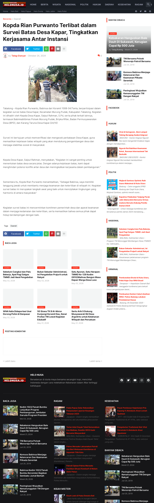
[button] (148, 4)
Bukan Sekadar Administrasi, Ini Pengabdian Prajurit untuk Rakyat (52, 274)
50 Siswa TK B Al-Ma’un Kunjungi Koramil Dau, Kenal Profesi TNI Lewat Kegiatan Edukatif (52, 315)
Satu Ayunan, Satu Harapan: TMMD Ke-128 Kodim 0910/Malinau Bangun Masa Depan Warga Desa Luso (86, 275)
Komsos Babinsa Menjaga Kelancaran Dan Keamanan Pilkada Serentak (136, 76)
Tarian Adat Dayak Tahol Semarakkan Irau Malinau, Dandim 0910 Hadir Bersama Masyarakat (82, 430)
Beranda (7, 19)
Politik (84, 4)
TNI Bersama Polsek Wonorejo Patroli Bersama (137, 60)
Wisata (56, 4)
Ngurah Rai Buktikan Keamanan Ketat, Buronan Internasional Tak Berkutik (133, 151)
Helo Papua (26, 11)
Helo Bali (14, 11)
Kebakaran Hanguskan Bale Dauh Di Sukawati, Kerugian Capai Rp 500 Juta (34, 428)
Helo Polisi (62, 11)
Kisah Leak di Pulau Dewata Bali (80, 496)
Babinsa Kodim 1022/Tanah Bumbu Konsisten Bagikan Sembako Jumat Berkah (34, 473)
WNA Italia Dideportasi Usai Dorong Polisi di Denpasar (17, 312)
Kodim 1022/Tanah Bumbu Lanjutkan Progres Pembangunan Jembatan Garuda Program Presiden (33, 411)
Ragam (139, 4)
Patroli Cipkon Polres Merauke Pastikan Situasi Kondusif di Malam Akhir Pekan (81, 469)
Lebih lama (95, 361)
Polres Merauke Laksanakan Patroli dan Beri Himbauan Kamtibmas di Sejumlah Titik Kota (81, 449)
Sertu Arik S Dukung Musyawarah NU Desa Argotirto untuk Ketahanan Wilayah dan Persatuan (85, 315)
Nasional (70, 4)
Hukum (97, 4)
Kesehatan (124, 4)
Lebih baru (10, 361)
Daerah (109, 4)
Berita (44, 4)
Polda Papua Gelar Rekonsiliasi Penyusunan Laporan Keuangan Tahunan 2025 (80, 411)
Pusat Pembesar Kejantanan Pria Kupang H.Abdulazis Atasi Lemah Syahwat (132, 411)
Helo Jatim (50, 11)
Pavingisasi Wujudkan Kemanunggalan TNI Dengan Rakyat (135, 93)
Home (33, 4)
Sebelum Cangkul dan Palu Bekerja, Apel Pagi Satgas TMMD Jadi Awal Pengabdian (18, 274)
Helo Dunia (38, 11)
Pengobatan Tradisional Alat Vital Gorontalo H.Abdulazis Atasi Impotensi (132, 430)
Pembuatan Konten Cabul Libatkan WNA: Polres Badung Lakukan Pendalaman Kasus (134, 297)
